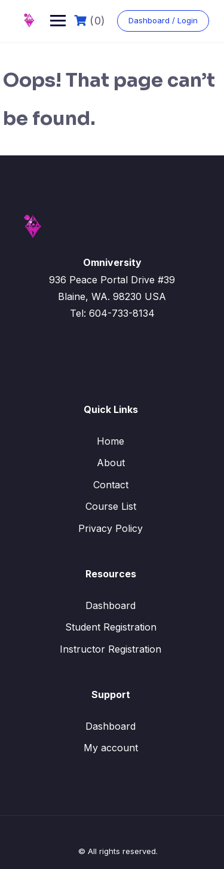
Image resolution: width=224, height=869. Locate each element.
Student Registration (111, 627)
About (111, 463)
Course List (110, 506)
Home (110, 441)
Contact (110, 485)
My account (111, 748)
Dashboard (110, 605)
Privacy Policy (110, 528)
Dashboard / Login (163, 20)
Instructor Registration (110, 649)
